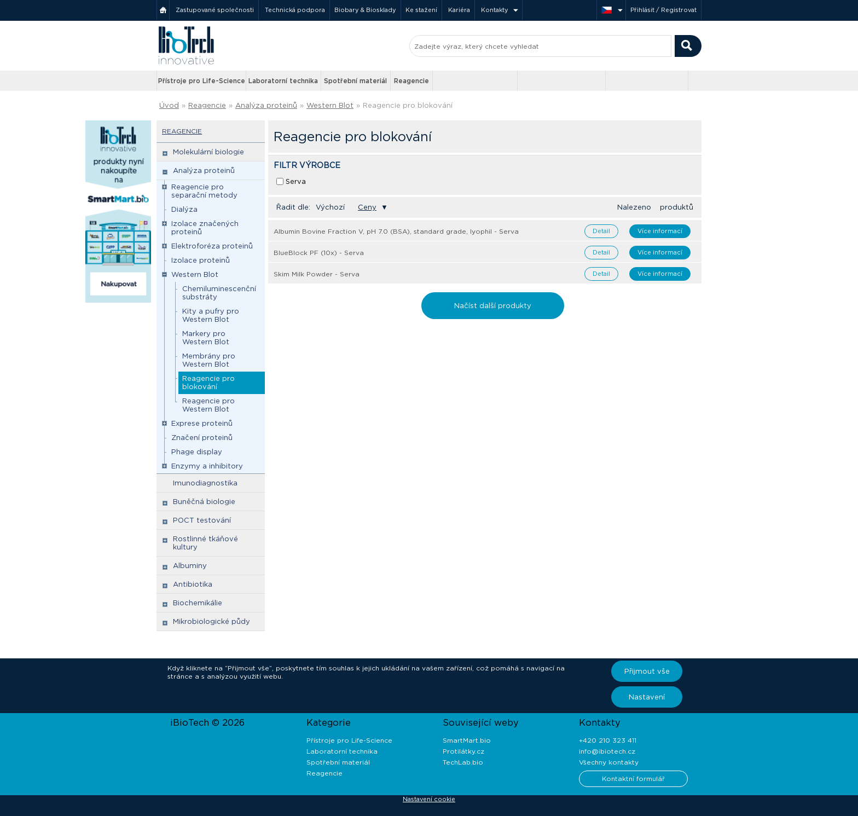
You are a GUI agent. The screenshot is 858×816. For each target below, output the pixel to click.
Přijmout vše (647, 671)
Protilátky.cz (463, 751)
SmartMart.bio (467, 740)
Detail (601, 231)
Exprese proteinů (202, 423)
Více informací (659, 231)
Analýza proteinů (266, 105)
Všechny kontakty (609, 762)
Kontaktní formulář (633, 778)
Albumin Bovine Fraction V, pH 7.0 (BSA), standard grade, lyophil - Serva (396, 231)
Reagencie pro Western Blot (208, 405)
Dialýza (184, 209)
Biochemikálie (197, 603)
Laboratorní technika (283, 81)
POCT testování (202, 520)
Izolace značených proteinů (205, 227)
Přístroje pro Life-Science (201, 81)
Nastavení (647, 697)
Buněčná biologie (204, 501)
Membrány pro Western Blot (208, 360)
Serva (296, 181)
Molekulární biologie (208, 152)
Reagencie (411, 81)
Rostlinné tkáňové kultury (205, 543)
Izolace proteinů (200, 260)
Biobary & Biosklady (365, 10)
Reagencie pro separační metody (204, 191)
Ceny (367, 207)
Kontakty (494, 10)
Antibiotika (192, 584)
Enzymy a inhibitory (207, 466)
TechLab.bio (463, 762)
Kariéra (459, 10)
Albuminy (190, 566)
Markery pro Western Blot (205, 337)
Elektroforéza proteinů (212, 246)
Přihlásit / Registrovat (663, 10)
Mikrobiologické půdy (211, 621)
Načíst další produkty (492, 306)
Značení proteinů (202, 437)
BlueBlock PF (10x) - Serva (319, 252)
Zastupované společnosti (215, 10)
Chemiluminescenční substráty (219, 293)
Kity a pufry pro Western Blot (210, 315)
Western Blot (329, 105)
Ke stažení (421, 10)
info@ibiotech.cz (607, 751)
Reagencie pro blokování (408, 105)
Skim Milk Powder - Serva (317, 274)
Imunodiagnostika (205, 483)
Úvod (169, 105)
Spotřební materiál (355, 81)
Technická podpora (295, 10)
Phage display (196, 452)
